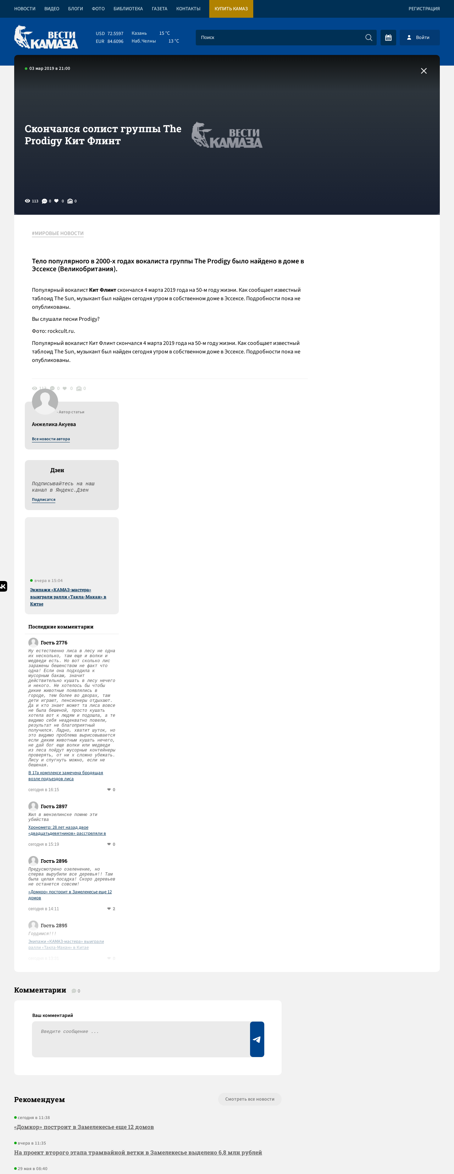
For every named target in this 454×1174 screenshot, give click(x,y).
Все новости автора (361, 241)
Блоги (75, 8)
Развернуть (227, 1127)
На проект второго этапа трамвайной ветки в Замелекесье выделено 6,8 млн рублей (138, 954)
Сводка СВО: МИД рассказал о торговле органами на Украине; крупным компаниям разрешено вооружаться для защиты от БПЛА (137, 985)
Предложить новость (369, 925)
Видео (51, 8)
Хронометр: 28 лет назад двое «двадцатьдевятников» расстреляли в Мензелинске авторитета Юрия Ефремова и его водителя (381, 633)
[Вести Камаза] (46, 37)
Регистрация (424, 8)
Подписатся (354, 302)
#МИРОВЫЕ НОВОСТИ (58, 233)
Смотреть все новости (248, 901)
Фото (98, 8)
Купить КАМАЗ (231, 8)
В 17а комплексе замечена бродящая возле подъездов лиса (376, 578)
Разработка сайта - (413, 1154)
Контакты (188, 8)
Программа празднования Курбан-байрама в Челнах (92, 1015)
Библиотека (128, 8)
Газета (159, 8)
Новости (24, 8)
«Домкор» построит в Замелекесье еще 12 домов (380, 697)
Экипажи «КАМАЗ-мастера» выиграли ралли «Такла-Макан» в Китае (378, 399)
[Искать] (369, 37)
